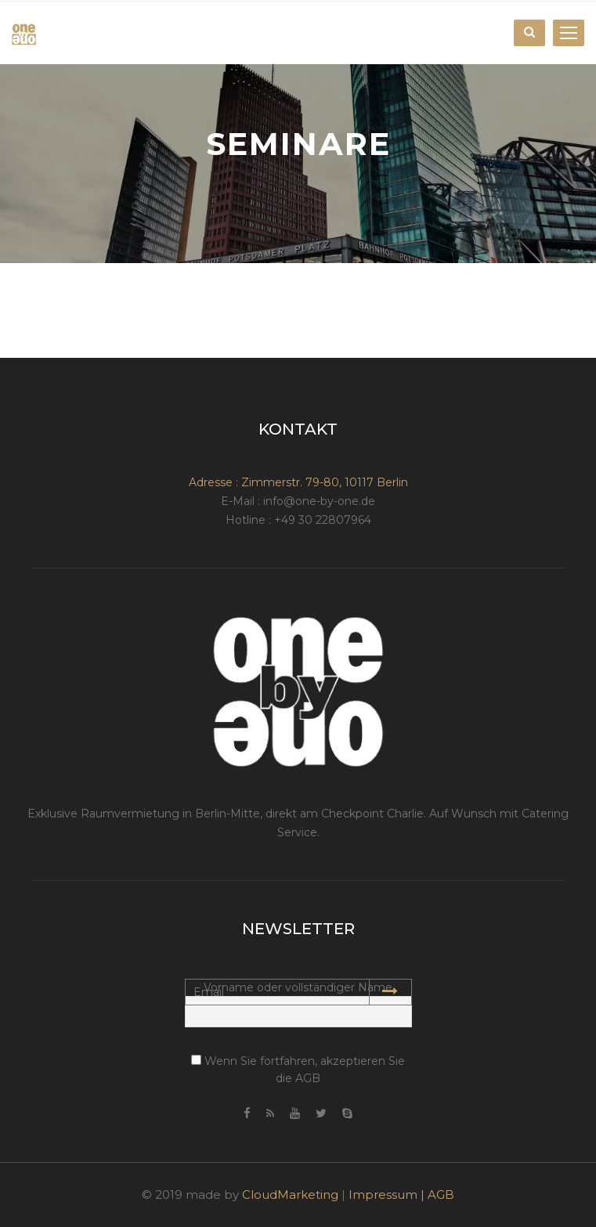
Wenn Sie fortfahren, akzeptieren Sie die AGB (298, 1069)
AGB (441, 1194)
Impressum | (388, 1194)
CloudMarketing (290, 1194)
